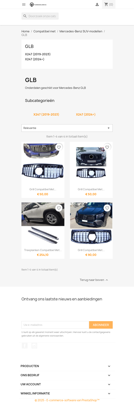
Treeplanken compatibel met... (43, 250)
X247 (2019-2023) (38, 54)
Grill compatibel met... (43, 189)
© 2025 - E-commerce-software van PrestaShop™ (67, 400)
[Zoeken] (40, 16)
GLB (29, 46)
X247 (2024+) (34, 59)
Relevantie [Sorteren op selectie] (67, 128)
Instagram (34, 345)
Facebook (25, 345)
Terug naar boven (94, 280)
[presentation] (48, 312)
